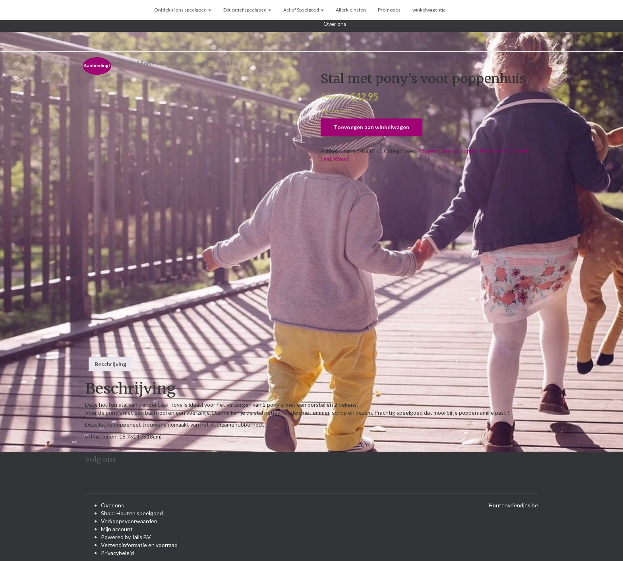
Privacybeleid (117, 552)
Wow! (340, 158)
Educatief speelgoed (247, 10)
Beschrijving (110, 364)
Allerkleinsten (351, 10)
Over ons (334, 23)
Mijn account (117, 529)
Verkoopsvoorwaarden (129, 521)
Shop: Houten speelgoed (132, 513)
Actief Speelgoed (303, 10)
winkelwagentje (429, 10)
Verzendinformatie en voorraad (139, 545)
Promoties (389, 10)
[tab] (110, 364)
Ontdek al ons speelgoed (182, 10)
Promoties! (493, 151)
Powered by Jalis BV (126, 537)
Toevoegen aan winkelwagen (371, 127)
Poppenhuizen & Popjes (130, 63)
